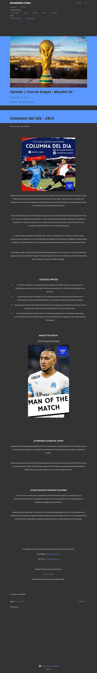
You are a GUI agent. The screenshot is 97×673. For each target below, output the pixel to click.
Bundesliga (54, 13)
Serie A (44, 13)
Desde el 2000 (48, 574)
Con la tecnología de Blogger (48, 666)
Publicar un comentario (26, 102)
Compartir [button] (13, 102)
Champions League (15, 18)
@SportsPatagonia (52, 559)
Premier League (14, 13)
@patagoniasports (53, 554)
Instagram (13, 7)
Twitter (23, 7)
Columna (22, 601)
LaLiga (35, 13)
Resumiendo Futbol (20, 3)
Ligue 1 (26, 13)
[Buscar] (79, 3)
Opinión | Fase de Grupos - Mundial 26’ (41, 91)
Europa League (30, 18)
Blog (16, 601)
